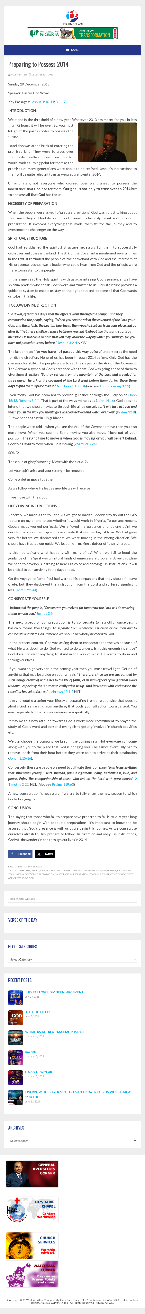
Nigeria (19, 874)
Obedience (31, 874)
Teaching (95, 874)
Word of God (25, 878)
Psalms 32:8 (126, 412)
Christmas (55, 870)
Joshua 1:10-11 (42, 102)
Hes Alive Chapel (72, 17)
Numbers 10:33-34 (71, 386)
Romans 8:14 (28, 400)
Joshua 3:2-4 (67, 343)
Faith (105, 870)
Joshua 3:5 (44, 613)
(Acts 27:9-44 (25, 590)
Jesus (113, 870)
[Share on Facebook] (20, 854)
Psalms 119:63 (62, 784)
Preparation (46, 874)
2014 (27, 870)
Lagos (121, 870)
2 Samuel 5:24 (85, 444)
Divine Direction (91, 870)
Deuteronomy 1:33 (114, 386)
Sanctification (64, 874)
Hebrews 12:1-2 (61, 691)
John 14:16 (105, 400)
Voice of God (118, 874)
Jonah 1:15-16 (20, 758)
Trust (105, 874)
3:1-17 (60, 102)
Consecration (71, 870)
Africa (35, 870)
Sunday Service (32, 866)
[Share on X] (45, 854)
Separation (81, 874)
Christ (44, 870)
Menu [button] (75, 50)
